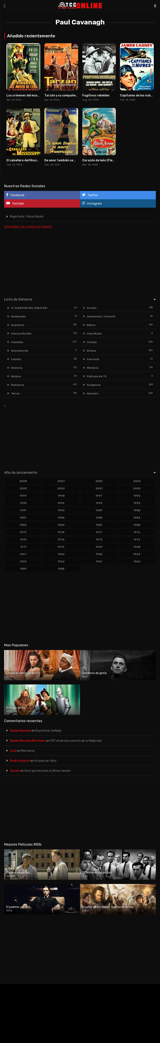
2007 (61, 481)
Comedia (17, 342)
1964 (136, 554)
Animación (18, 316)
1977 (99, 532)
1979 (23, 532)
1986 (61, 517)
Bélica (91, 325)
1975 (23, 539)
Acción (91, 307)
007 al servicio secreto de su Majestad (75, 740)
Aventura (17, 325)
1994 (61, 503)
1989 (99, 510)
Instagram (92, 203)
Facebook (15, 195)
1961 (99, 561)
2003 (23, 488)
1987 (23, 517)
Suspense (93, 384)
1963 (23, 561)
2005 (98, 481)
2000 (137, 488)
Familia (16, 359)
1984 (136, 517)
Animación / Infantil (101, 316)
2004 (137, 481)
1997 (99, 495)
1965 (99, 554)
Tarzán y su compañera (61, 95)
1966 (61, 554)
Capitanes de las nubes (137, 95)
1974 (61, 539)
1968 (137, 546)
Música (16, 376)
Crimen (92, 342)
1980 (137, 525)
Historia (16, 367)
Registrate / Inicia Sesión (27, 216)
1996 (137, 495)
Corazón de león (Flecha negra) (105, 160)
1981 (99, 525)
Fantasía (93, 359)
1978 (61, 532)
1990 (61, 510)
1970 (61, 546)
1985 (99, 517)
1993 (99, 503)
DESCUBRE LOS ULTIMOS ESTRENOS (28, 227)
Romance (17, 384)
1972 (137, 539)
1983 (23, 525)
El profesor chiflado (48, 730)
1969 (99, 546)
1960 (137, 561)
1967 (23, 554)
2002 (61, 488)
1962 (61, 561)
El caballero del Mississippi (25, 160)
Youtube (15, 203)
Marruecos (28, 751)
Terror (15, 393)
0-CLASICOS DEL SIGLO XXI (29, 307)
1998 (61, 495)
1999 (23, 495)
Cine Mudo (94, 333)
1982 (61, 525)
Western (93, 393)
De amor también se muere (63, 160)
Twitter (90, 195)
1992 (137, 503)
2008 (23, 481)
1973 (99, 539)
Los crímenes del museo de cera (29, 95)
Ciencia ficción (21, 333)
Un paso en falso (45, 761)
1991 (23, 510)
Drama (91, 350)
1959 (23, 568)
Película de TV (97, 376)
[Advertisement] (80, 262)
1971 (23, 546)
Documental (19, 350)
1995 (23, 503)
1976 (137, 532)
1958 (61, 568)
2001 (99, 488)
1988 (137, 510)
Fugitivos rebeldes (96, 95)
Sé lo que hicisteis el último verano (47, 771)
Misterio (92, 367)
